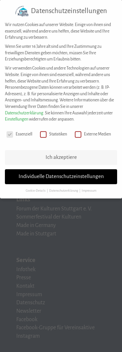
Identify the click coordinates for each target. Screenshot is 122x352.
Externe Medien (93, 131)
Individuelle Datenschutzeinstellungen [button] (61, 173)
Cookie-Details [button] (36, 186)
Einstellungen (16, 115)
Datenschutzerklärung (24, 109)
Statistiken (53, 131)
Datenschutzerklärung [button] (64, 186)
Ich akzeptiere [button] (61, 154)
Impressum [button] (89, 186)
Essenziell (19, 131)
